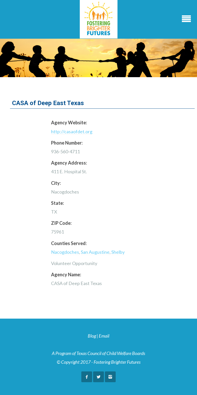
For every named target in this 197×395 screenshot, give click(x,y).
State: (57, 203)
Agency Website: (69, 122)
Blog (92, 336)
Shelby (118, 252)
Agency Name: (66, 274)
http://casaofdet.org (71, 131)
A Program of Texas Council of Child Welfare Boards (98, 353)
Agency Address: (69, 163)
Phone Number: (67, 143)
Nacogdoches (65, 252)
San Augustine (95, 252)
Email (104, 336)
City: (56, 183)
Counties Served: (69, 243)
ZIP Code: (61, 223)
